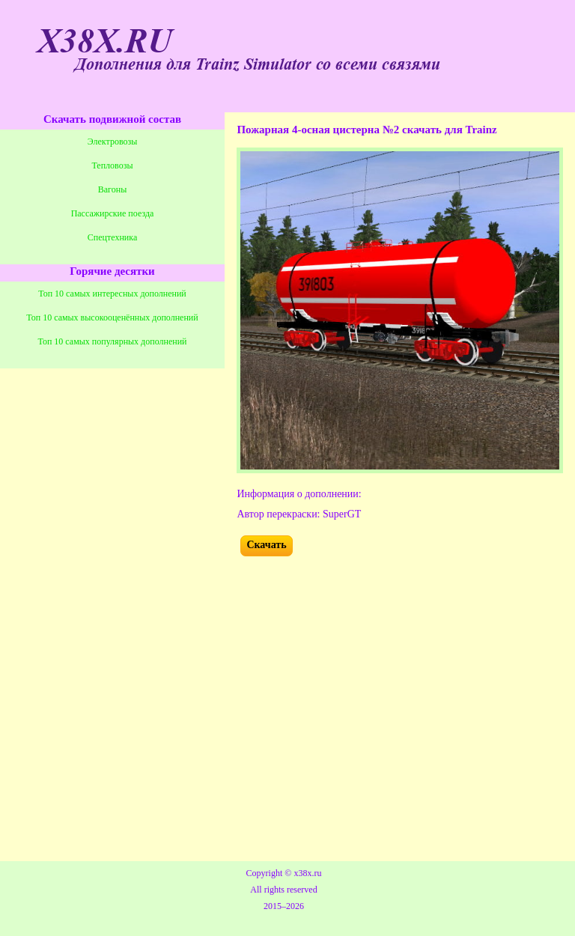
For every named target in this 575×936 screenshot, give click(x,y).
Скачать (266, 544)
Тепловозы (112, 165)
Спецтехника (112, 237)
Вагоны (112, 189)
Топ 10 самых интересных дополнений (112, 293)
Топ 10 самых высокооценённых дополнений (112, 317)
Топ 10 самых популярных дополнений (112, 341)
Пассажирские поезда (112, 213)
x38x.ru (307, 873)
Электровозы (113, 141)
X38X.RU (104, 42)
